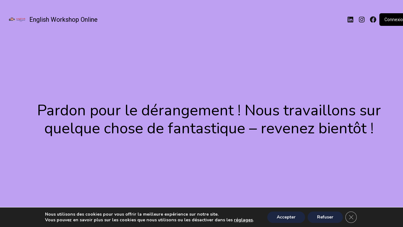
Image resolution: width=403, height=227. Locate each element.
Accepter (286, 217)
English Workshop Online (63, 19)
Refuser (325, 217)
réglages (243, 220)
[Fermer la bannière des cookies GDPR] (351, 217)
